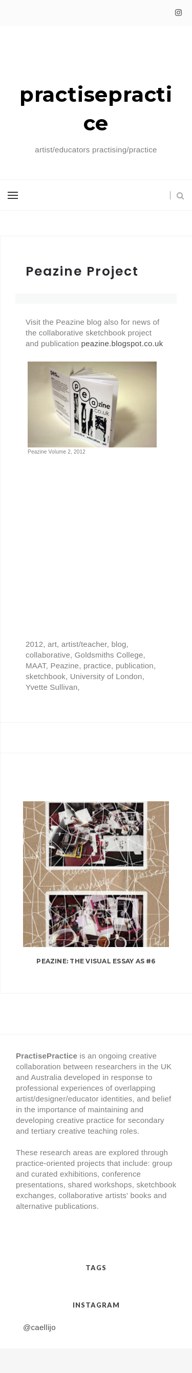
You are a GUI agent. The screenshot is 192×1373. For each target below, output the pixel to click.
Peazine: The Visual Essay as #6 (95, 961)
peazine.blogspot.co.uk (122, 343)
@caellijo (39, 1327)
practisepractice (96, 109)
